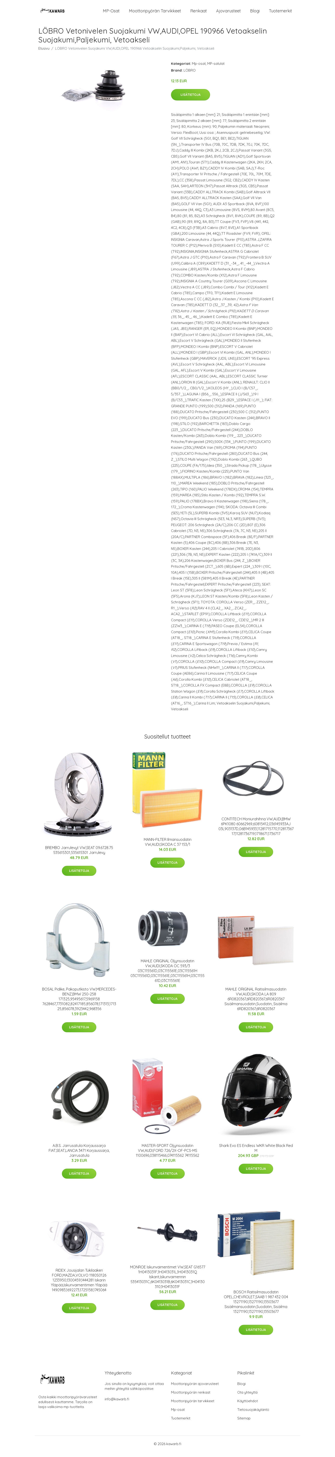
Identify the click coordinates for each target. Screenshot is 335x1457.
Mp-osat (199, 68)
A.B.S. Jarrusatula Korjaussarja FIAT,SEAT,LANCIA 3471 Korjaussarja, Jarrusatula (79, 1155)
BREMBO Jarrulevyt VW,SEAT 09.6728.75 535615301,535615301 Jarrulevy (79, 855)
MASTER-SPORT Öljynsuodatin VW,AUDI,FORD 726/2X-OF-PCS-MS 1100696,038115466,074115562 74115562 (167, 1155)
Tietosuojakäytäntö (253, 1414)
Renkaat (198, 13)
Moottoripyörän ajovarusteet (195, 1389)
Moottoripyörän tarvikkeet (155, 13)
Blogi (255, 13)
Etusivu (44, 53)
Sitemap (244, 1423)
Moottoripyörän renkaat (190, 1397)
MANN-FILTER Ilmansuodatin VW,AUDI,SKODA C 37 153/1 (167, 847)
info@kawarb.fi (117, 1404)
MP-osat (111, 13)
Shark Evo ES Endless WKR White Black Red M (256, 1153)
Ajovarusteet (228, 13)
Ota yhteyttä (247, 1397)
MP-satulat (215, 68)
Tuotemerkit (280, 13)
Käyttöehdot (247, 1406)
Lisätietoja (191, 100)
